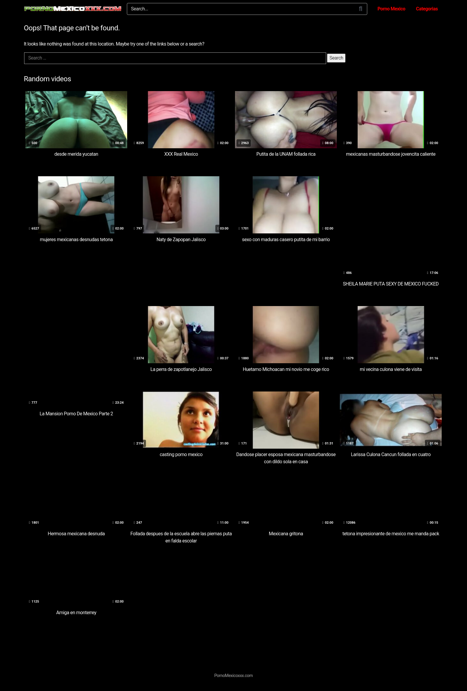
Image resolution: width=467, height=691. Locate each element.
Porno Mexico (391, 9)
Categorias (427, 9)
